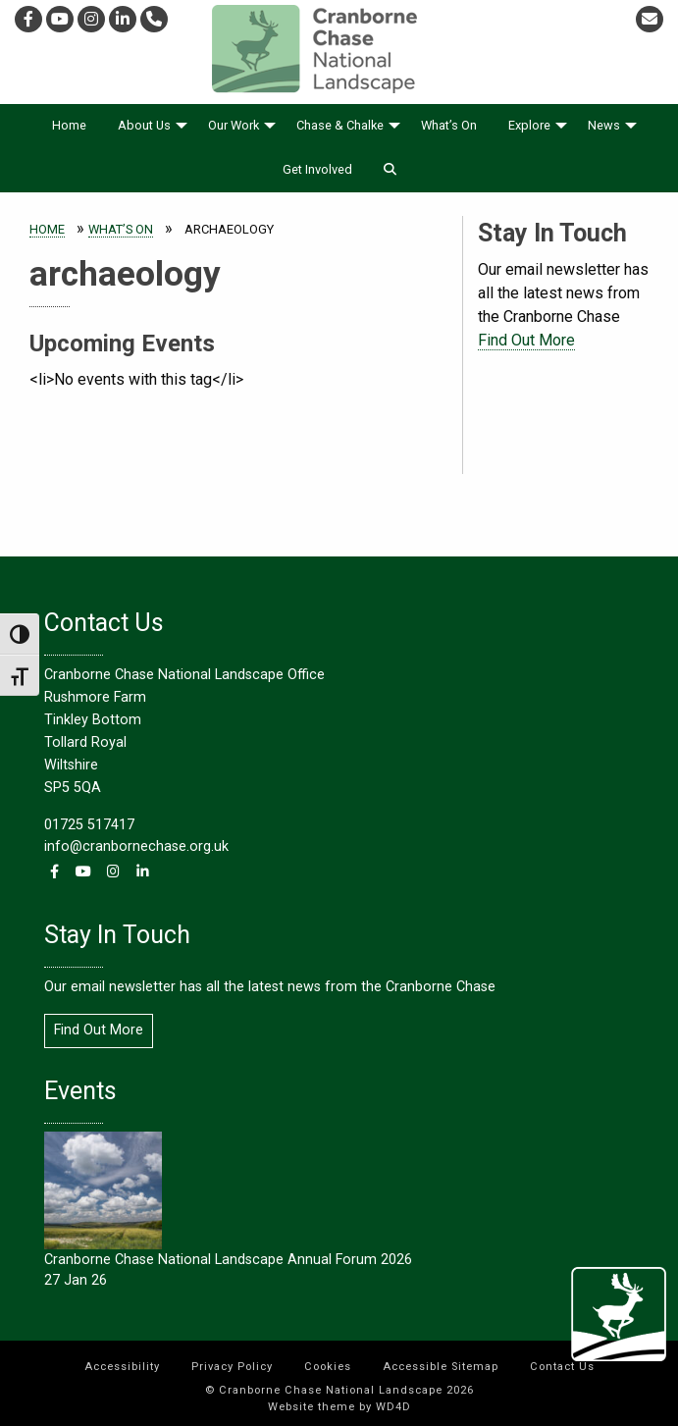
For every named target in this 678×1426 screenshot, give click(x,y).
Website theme (311, 1406)
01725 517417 (89, 825)
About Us (144, 125)
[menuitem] (69, 126)
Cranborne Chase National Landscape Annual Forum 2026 (228, 1259)
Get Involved (317, 169)
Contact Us (562, 1366)
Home (69, 125)
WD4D (393, 1406)
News (604, 125)
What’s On (449, 125)
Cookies (327, 1366)
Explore (529, 125)
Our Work (233, 125)
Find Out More (526, 340)
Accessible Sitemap (440, 1366)
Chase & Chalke (340, 125)
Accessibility (122, 1366)
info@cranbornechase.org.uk (136, 846)
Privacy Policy (232, 1366)
